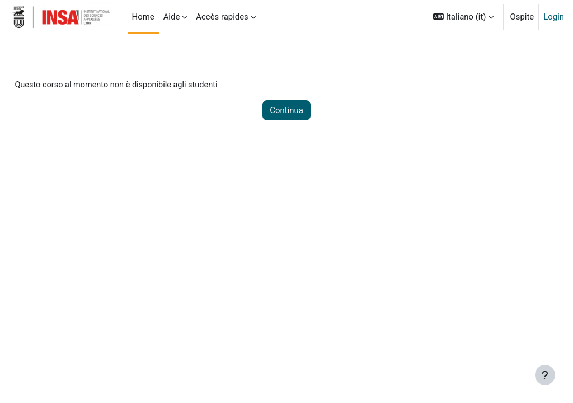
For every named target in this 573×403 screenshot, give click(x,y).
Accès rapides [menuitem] (222, 17)
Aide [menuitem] (171, 17)
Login (553, 17)
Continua (286, 110)
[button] (463, 17)
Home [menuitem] (143, 17)
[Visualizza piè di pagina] (545, 375)
